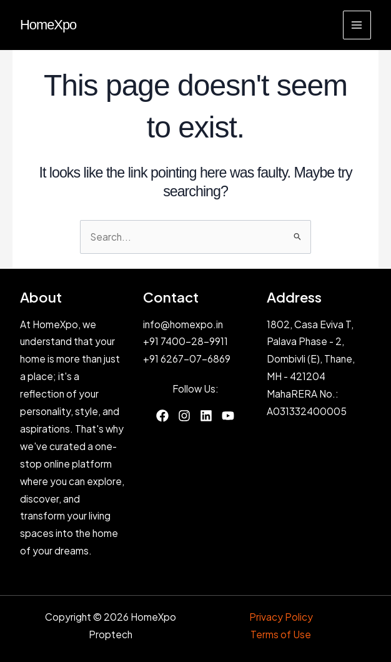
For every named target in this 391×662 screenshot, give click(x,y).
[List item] (162, 415)
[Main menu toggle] (357, 25)
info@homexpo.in (183, 324)
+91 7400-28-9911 (185, 341)
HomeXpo (48, 25)
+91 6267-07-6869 (186, 358)
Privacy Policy (281, 617)
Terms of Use (280, 634)
